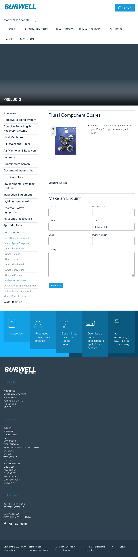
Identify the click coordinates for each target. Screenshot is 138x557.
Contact (27, 39)
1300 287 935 (12, 514)
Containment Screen (17, 163)
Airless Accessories (16, 280)
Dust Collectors (13, 177)
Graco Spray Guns (14, 269)
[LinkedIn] (16, 524)
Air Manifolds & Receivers (20, 150)
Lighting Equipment (16, 201)
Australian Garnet (38, 29)
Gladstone (10, 470)
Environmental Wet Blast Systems (19, 186)
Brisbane (9, 431)
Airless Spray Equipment (17, 243)
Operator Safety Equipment (14, 210)
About (10, 39)
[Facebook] (5, 524)
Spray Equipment (15, 232)
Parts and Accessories (18, 218)
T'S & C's (89, 550)
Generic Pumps (13, 275)
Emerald (9, 467)
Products (12, 29)
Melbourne (10, 434)
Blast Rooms (65, 29)
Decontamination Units (18, 170)
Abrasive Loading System (20, 119)
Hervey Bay (10, 476)
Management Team (38, 550)
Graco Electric (12, 253)
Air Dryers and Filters (17, 143)
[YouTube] (23, 524)
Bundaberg (10, 473)
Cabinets (9, 157)
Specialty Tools (13, 225)
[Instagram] (10, 524)
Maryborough (12, 479)
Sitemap (67, 550)
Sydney (8, 428)
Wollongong (11, 444)
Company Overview (65, 546)
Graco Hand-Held (14, 264)
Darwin (8, 454)
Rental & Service (90, 29)
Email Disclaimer (97, 546)
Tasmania (9, 483)
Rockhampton (12, 463)
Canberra (9, 450)
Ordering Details (57, 182)
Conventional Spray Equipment (20, 285)
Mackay (8, 460)
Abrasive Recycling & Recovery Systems (17, 128)
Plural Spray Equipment (16, 238)
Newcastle (10, 441)
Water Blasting (13, 301)
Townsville (10, 457)
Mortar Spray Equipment (17, 296)
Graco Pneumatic (14, 248)
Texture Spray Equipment (17, 291)
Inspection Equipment (18, 194)
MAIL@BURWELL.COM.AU (18, 517)
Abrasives (10, 113)
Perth (7, 438)
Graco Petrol (11, 259)
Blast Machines (13, 137)
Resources (114, 29)
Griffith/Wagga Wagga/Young (21, 447)
